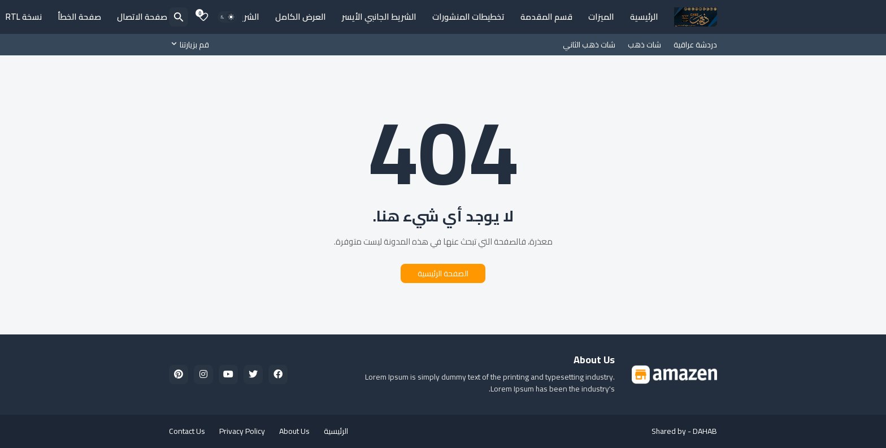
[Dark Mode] (227, 17)
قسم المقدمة (546, 16)
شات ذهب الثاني (589, 44)
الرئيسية (644, 16)
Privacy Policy (242, 431)
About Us (294, 431)
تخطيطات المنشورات (468, 16)
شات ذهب (644, 44)
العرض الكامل (300, 16)
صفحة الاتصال (142, 16)
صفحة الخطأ (79, 16)
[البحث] (178, 17)
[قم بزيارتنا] (192, 44)
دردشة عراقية (695, 44)
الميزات (601, 16)
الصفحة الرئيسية (443, 273)
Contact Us (187, 431)
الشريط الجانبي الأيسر (379, 16)
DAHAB (705, 431)
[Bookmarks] (203, 17)
